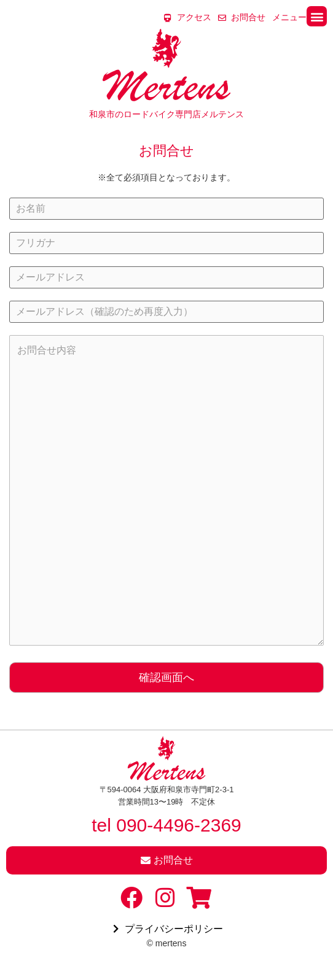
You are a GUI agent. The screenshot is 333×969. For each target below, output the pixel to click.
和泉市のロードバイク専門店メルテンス (166, 114)
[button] (317, 16)
